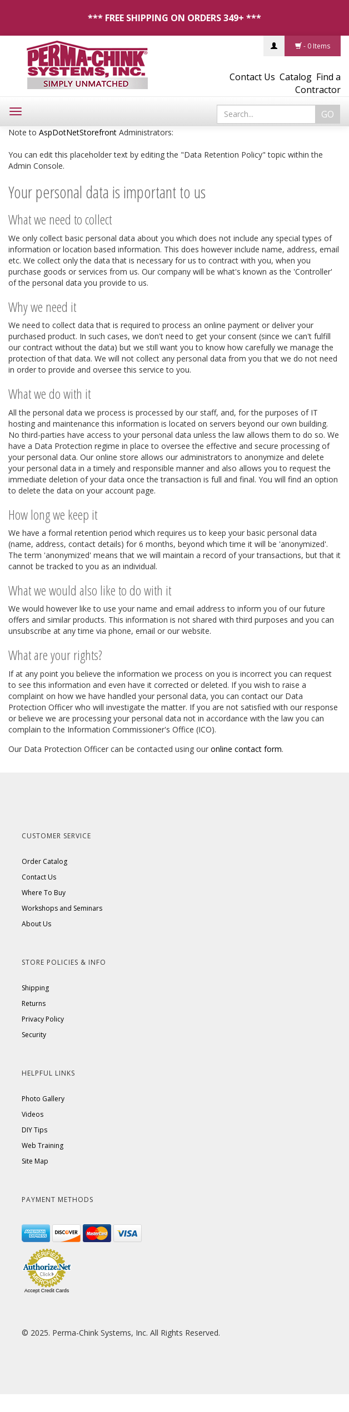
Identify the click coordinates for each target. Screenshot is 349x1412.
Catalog (296, 77)
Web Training (42, 1145)
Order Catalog (44, 861)
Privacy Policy (43, 1019)
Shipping (35, 988)
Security (34, 1034)
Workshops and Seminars (62, 908)
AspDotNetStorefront (78, 132)
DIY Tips (34, 1130)
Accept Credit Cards (46, 1290)
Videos (32, 1114)
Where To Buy (44, 892)
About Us (36, 924)
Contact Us (252, 77)
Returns (34, 1003)
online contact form (246, 749)
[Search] (266, 114)
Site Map (35, 1161)
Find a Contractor (318, 83)
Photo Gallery (43, 1098)
